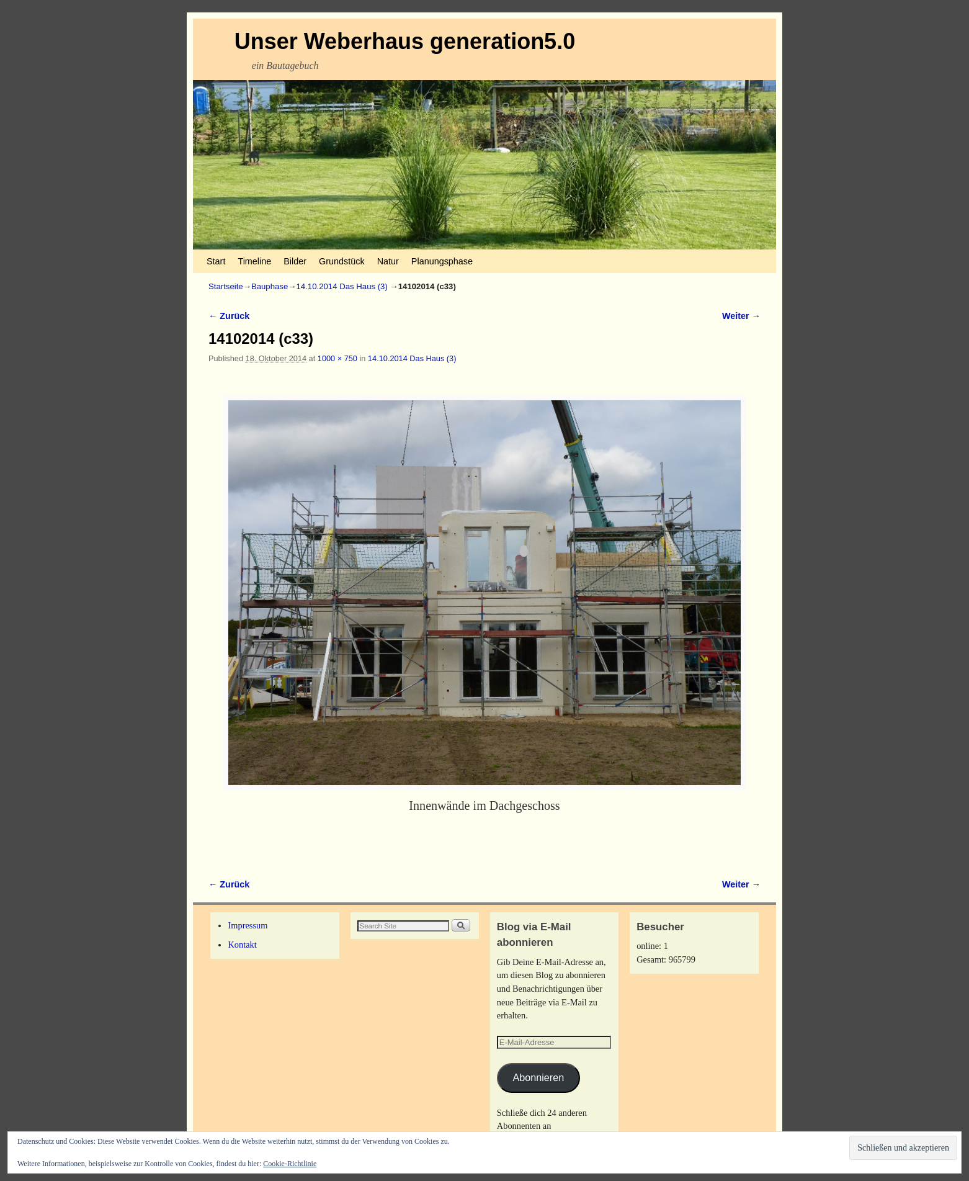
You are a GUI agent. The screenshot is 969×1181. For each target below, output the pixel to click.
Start (216, 261)
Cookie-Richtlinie (289, 1163)
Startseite (225, 286)
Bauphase (269, 286)
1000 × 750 (337, 358)
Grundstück (342, 261)
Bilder (295, 261)
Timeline (254, 261)
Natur (388, 261)
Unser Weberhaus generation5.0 (405, 41)
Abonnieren (538, 1077)
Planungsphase (442, 261)
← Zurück (228, 316)
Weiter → (741, 316)
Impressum (247, 925)
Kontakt (242, 945)
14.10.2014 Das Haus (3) (342, 286)
